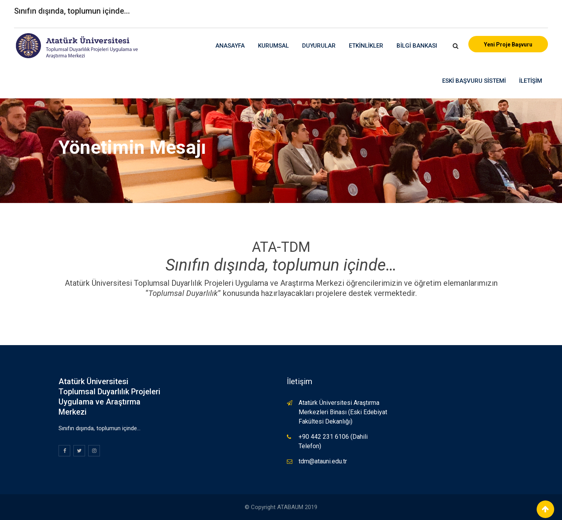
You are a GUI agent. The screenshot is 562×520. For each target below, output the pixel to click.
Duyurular (319, 45)
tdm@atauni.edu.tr (323, 461)
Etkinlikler (366, 45)
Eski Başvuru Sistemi (474, 80)
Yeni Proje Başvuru (508, 44)
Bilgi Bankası (417, 45)
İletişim (530, 80)
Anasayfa (230, 45)
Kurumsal (273, 45)
